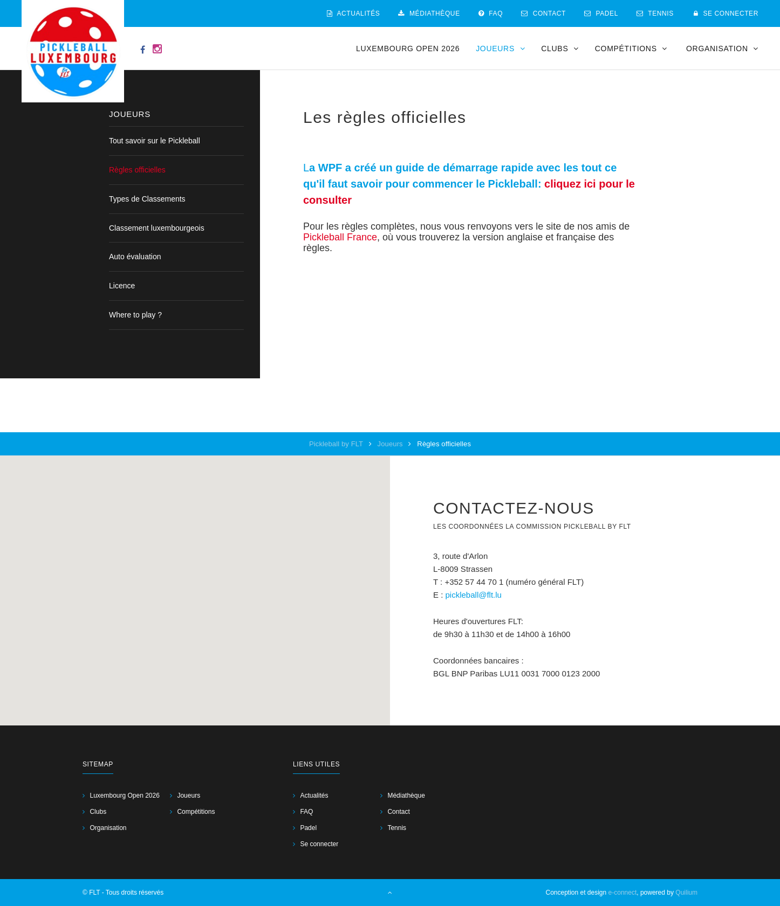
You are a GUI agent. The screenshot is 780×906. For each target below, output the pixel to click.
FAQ (490, 13)
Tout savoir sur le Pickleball (154, 140)
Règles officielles (137, 169)
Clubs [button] (559, 48)
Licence (122, 285)
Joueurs (391, 444)
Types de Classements (147, 199)
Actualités (353, 13)
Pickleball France (340, 237)
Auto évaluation (135, 256)
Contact (543, 13)
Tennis (655, 13)
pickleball (462, 594)
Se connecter (726, 13)
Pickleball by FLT (337, 444)
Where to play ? (135, 314)
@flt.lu (490, 594)
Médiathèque (429, 13)
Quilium (686, 892)
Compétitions (196, 811)
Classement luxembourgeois (156, 228)
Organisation (108, 828)
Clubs (98, 811)
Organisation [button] (722, 48)
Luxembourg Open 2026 (408, 48)
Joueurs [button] (500, 48)
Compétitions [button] (631, 48)
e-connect (622, 892)
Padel (601, 13)
